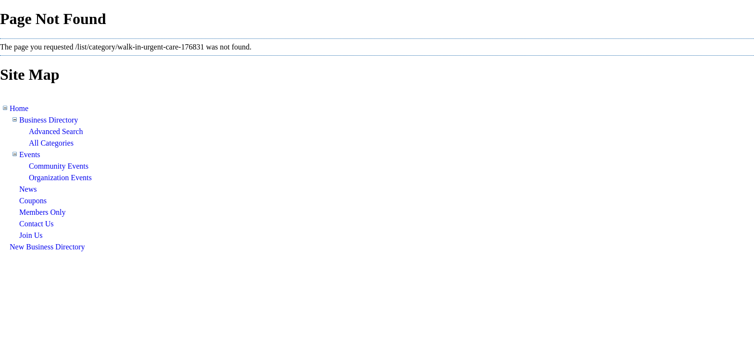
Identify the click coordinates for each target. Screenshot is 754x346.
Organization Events (60, 177)
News (28, 189)
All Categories (51, 143)
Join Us (30, 235)
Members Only (42, 212)
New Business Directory (47, 247)
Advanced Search (56, 131)
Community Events (58, 166)
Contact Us (36, 224)
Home (19, 108)
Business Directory (48, 120)
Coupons (33, 201)
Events (29, 154)
